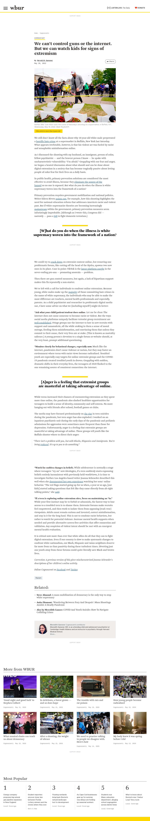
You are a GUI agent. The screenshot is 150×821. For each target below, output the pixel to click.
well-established (42, 323)
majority (72, 292)
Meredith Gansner (45, 61)
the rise (88, 414)
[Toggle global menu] (5, 8)
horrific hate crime (46, 141)
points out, (61, 199)
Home (36, 33)
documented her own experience (66, 482)
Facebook (61, 570)
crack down (57, 262)
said (57, 492)
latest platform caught (92, 269)
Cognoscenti (44, 33)
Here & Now (32, 809)
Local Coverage (9, 806)
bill (55, 216)
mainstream (40, 209)
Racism (38, 578)
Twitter (74, 570)
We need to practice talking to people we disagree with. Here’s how (91, 739)
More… (53, 634)
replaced (44, 444)
